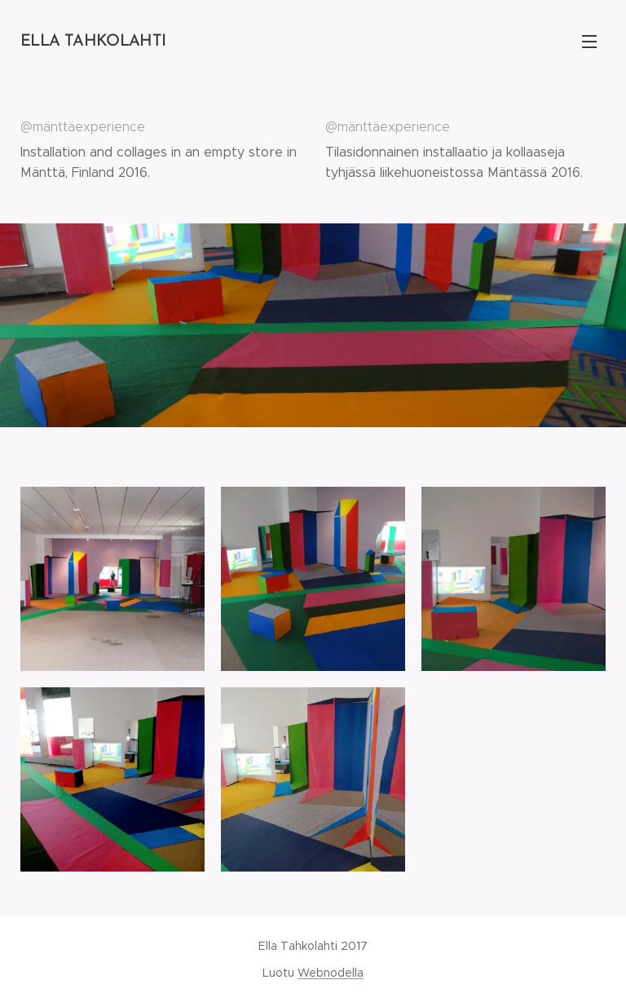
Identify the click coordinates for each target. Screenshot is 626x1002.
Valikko (589, 41)
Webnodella (331, 972)
